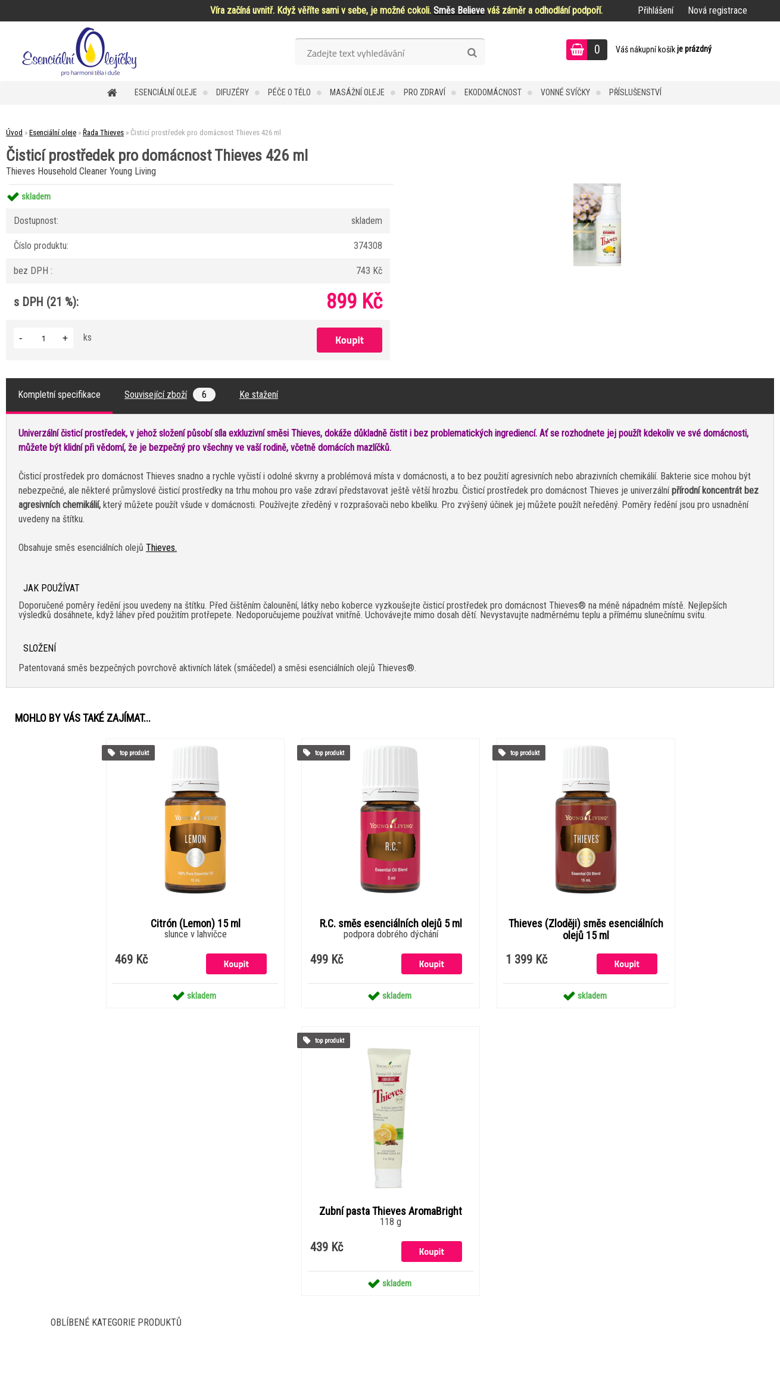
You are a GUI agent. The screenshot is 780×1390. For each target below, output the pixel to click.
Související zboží (170, 394)
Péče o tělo (289, 92)
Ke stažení (258, 394)
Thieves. (161, 547)
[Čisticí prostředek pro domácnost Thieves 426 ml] (595, 185)
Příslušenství (635, 92)
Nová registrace (717, 10)
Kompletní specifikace (59, 394)
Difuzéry (232, 92)
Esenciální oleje (166, 92)
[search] (471, 53)
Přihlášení (655, 10)
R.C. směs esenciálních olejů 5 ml (391, 924)
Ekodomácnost (493, 92)
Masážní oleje (357, 92)
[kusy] (43, 338)
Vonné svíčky (565, 92)
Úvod (14, 132)
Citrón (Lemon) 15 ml (196, 924)
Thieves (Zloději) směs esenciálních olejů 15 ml (585, 930)
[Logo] (82, 51)
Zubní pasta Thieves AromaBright (390, 1211)
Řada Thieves (103, 132)
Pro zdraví (424, 92)
